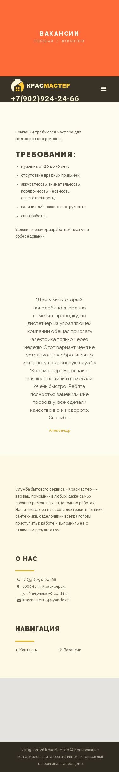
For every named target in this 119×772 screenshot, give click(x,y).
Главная (44, 41)
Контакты (28, 650)
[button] (59, 706)
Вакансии (72, 650)
